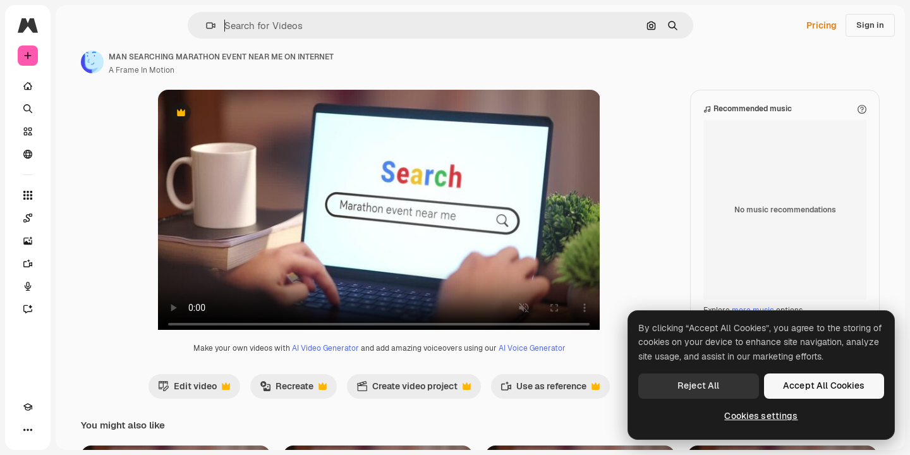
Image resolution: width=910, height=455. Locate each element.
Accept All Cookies (824, 385)
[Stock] (76, 131)
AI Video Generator (373, 361)
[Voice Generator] (76, 286)
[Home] (76, 86)
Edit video (242, 402)
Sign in (870, 25)
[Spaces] (76, 218)
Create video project (461, 402)
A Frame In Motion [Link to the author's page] (237, 70)
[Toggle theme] (50, 430)
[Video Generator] (76, 263)
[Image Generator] (76, 241)
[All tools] (76, 195)
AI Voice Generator (580, 361)
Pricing (821, 25)
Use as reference (598, 402)
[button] (253, 25)
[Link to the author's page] (188, 62)
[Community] (76, 154)
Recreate (341, 402)
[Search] (76, 109)
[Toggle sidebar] (124, 25)
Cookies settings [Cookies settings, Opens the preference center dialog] (761, 416)
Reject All (698, 385)
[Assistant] (76, 309)
